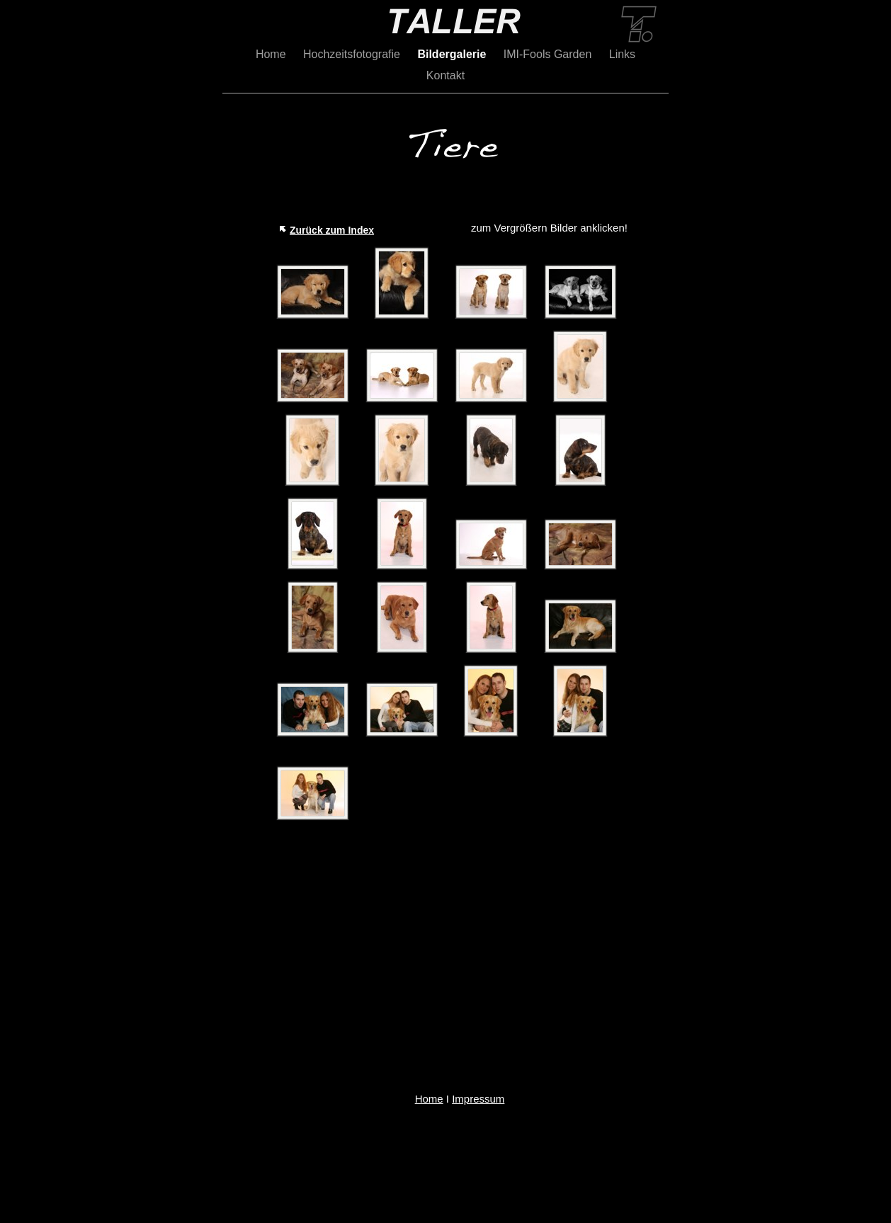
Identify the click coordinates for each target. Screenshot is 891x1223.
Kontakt (445, 75)
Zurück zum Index (332, 230)
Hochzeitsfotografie (353, 54)
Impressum (478, 1099)
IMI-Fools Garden (549, 54)
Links (622, 54)
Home (272, 54)
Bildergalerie (453, 54)
